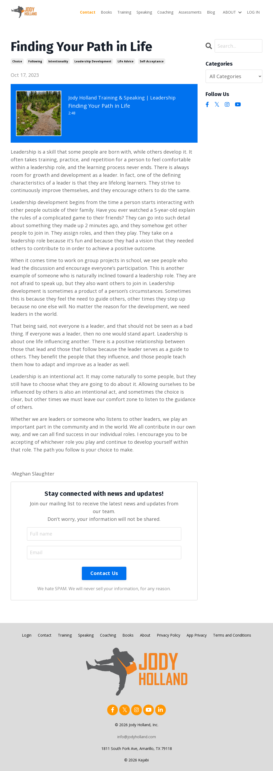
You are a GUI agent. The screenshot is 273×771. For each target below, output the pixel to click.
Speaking (144, 12)
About (145, 635)
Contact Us (104, 573)
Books (106, 12)
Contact (87, 12)
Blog (211, 12)
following (35, 61)
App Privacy (197, 635)
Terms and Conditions (232, 635)
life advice (126, 61)
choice (17, 61)
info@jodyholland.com (136, 736)
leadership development (92, 61)
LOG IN (253, 12)
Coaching (165, 12)
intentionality (58, 61)
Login (26, 635)
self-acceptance (152, 61)
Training (124, 12)
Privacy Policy (168, 635)
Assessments (190, 12)
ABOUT (232, 12)
